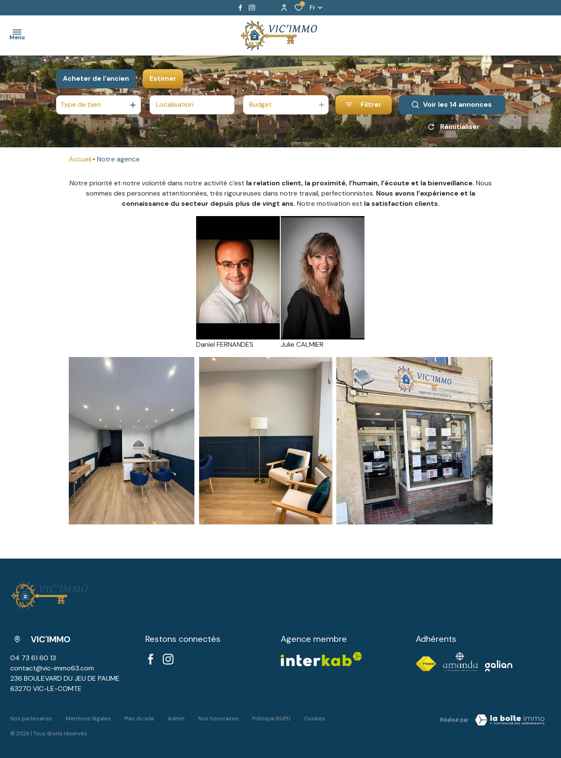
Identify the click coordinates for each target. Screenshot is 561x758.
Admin (176, 718)
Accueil (80, 159)
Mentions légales (88, 718)
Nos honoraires (218, 718)
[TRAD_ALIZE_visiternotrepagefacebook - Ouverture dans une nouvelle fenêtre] (240, 8)
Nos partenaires (31, 718)
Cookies (314, 718)
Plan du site (139, 718)
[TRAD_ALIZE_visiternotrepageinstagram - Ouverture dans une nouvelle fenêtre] (252, 8)
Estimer (163, 78)
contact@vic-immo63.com (52, 668)
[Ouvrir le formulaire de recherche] (363, 104)
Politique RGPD (271, 718)
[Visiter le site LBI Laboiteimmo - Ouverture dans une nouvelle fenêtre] (510, 720)
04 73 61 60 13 (33, 657)
